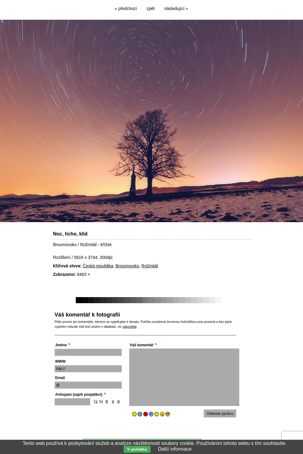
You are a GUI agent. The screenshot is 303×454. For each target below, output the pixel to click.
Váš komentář (142, 345)
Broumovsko (127, 265)
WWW (60, 361)
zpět (151, 8)
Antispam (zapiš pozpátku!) (78, 394)
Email (60, 378)
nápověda (129, 326)
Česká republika (98, 265)
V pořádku (137, 449)
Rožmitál (150, 265)
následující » (176, 8)
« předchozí (126, 8)
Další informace (174, 449)
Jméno (61, 345)
